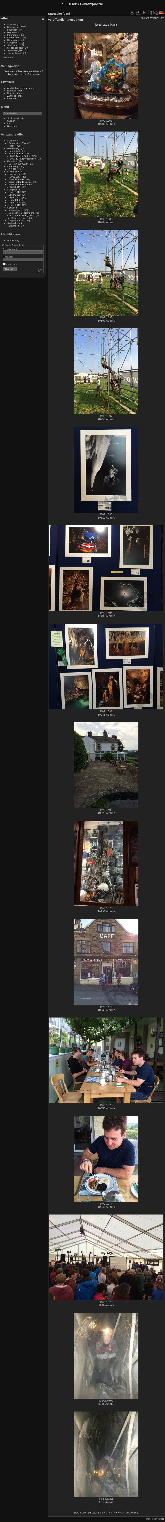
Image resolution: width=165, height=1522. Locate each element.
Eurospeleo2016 (17, 143)
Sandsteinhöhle (13, 71)
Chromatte (34, 74)
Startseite (55, 13)
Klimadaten (13, 40)
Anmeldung (13, 240)
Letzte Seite (132, 1512)
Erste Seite (79, 1512)
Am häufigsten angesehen (21, 88)
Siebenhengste (15, 47)
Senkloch (12, 45)
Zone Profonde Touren (20, 184)
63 (110, 1512)
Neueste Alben (15, 93)
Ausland (11, 24)
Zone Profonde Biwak (20, 182)
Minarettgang (15, 210)
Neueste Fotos (15, 90)
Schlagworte (13, 118)
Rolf (12, 145)
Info (9, 123)
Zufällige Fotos (15, 95)
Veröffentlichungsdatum (65, 19)
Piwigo (161, 1519)
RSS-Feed (12, 126)
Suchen (11, 120)
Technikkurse (14, 53)
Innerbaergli (13, 35)
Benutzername (10, 249)
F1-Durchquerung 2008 (22, 215)
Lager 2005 (15, 194)
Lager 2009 (15, 202)
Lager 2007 (15, 197)
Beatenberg (13, 27)
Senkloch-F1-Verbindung (22, 212)
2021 (106, 24)
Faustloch (12, 29)
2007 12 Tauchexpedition (23, 158)
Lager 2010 (15, 205)
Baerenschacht (16, 153)
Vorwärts (119, 1512)
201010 (12, 169)
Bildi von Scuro (19, 218)
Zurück (92, 1512)
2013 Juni (15, 176)
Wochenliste (157, 17)
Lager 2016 (15, 192)
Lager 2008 (15, 200)
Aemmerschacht (17, 74)
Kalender (12, 98)
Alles (114, 24)
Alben (5, 18)
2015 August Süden (20, 156)
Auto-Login (10, 264)
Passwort (7, 256)
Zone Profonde (16, 179)
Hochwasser (15, 174)
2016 (98, 24)
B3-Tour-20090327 (18, 163)
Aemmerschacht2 (33, 71)
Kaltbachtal (13, 37)
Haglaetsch (13, 32)
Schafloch (14, 225)
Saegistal (12, 42)
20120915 (15, 187)
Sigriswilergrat (14, 50)
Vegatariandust (16, 220)
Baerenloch (15, 151)
